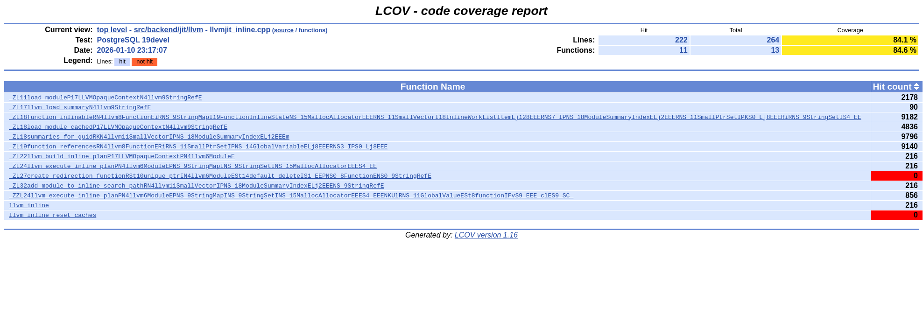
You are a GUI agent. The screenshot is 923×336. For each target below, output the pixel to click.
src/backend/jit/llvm (169, 30)
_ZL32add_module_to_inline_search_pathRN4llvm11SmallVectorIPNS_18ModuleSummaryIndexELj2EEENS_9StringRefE (196, 186)
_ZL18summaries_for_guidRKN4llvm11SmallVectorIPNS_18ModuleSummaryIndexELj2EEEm (149, 137)
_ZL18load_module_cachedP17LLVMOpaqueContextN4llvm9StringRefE (118, 127)
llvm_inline (29, 205)
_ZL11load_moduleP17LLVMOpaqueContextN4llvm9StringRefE (105, 97)
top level (112, 30)
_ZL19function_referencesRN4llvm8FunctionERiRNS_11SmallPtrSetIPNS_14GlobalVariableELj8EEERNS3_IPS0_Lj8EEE (198, 146)
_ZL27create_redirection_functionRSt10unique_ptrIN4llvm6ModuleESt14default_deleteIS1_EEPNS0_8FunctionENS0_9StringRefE (220, 176)
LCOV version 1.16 (486, 235)
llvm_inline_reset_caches (52, 215)
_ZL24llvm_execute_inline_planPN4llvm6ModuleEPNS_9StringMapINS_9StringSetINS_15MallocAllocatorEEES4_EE (193, 166)
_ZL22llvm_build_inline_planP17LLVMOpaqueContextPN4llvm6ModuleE (122, 156)
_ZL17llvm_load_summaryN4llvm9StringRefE (80, 107)
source (284, 30)
